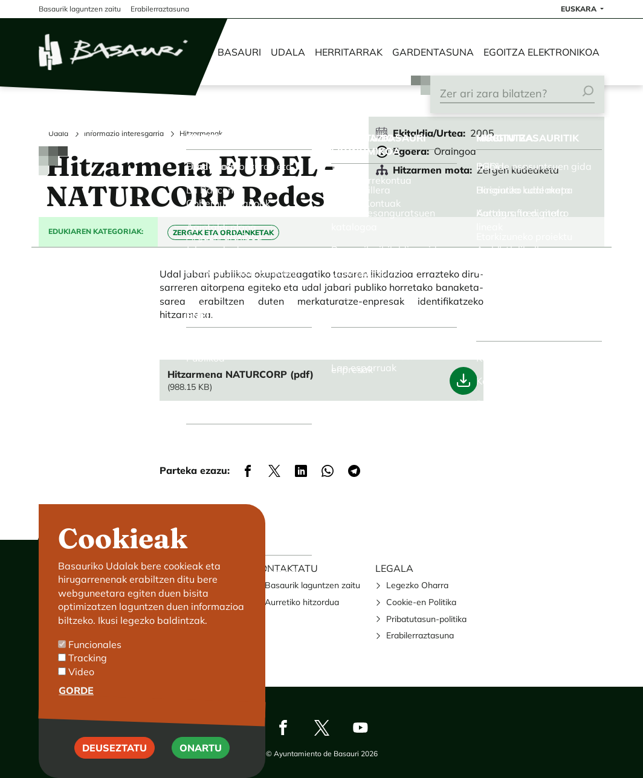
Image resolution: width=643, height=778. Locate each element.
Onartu (200, 748)
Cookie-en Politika (421, 602)
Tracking (87, 658)
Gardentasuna (433, 52)
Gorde (76, 690)
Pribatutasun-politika (426, 619)
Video (81, 672)
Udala (288, 52)
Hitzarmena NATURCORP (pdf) (240, 374)
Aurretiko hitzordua (302, 602)
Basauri (239, 52)
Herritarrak (349, 52)
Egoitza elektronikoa (541, 52)
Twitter (321, 727)
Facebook (282, 727)
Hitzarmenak (200, 133)
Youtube (360, 727)
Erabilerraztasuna (420, 635)
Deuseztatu (114, 748)
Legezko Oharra (417, 585)
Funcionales (94, 644)
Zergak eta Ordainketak (223, 232)
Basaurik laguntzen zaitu (312, 585)
